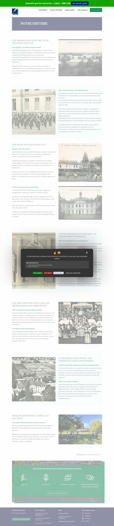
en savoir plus (80, 3)
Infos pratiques (83, 10)
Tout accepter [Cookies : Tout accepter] (37, 273)
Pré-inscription (96, 10)
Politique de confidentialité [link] (73, 273)
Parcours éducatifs (56, 10)
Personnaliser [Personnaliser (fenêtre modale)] (58, 273)
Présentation (43, 10)
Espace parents (70, 10)
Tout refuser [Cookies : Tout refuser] (48, 273)
